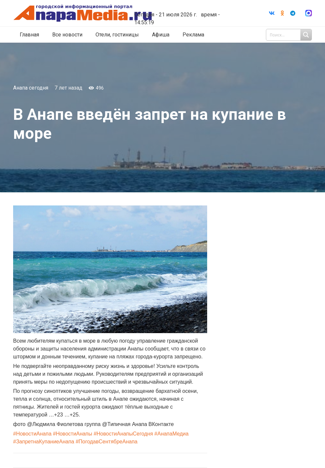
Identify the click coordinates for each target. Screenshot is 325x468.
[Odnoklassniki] (282, 13)
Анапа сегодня (30, 88)
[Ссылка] (86, 13)
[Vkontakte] (272, 13)
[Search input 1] (289, 35)
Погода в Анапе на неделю (184, 4)
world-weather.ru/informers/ (184, 10)
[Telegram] (293, 13)
